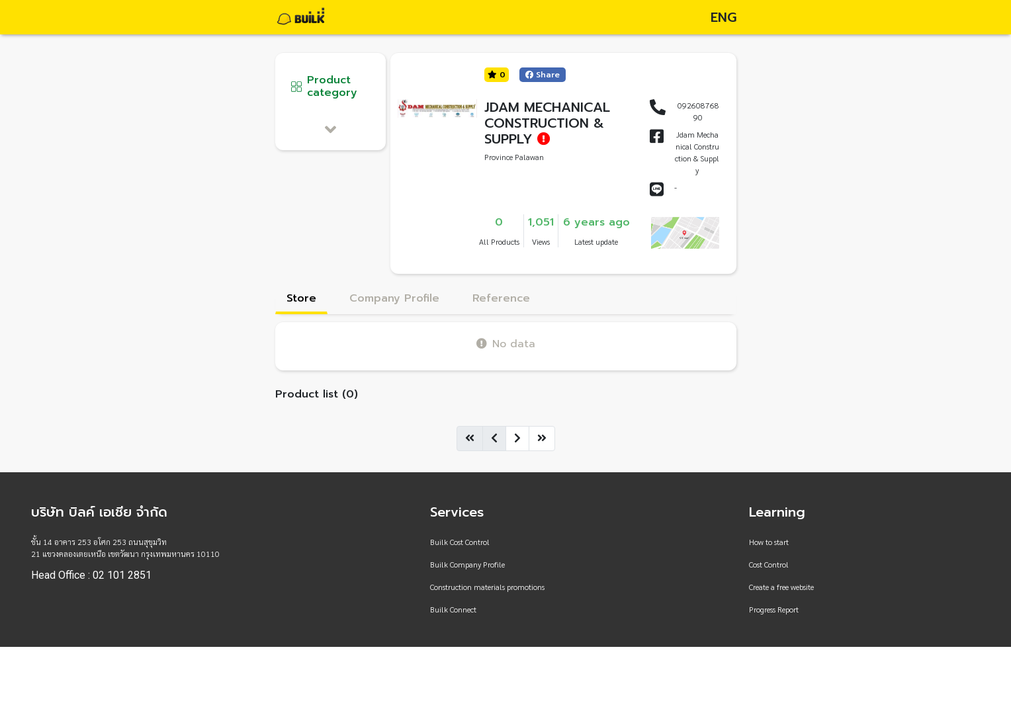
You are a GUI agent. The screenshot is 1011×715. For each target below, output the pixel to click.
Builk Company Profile (467, 564)
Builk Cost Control (460, 541)
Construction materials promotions (487, 586)
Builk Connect (453, 609)
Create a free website (781, 586)
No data (505, 343)
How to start (769, 541)
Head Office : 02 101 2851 (91, 575)
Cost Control (769, 564)
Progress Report (774, 609)
